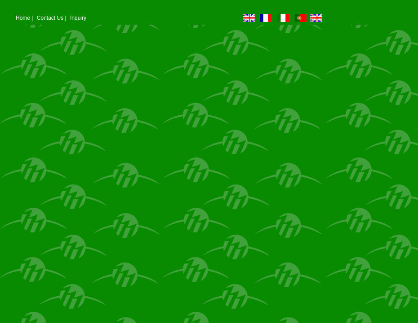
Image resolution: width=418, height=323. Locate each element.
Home (23, 18)
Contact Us (50, 18)
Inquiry (78, 18)
